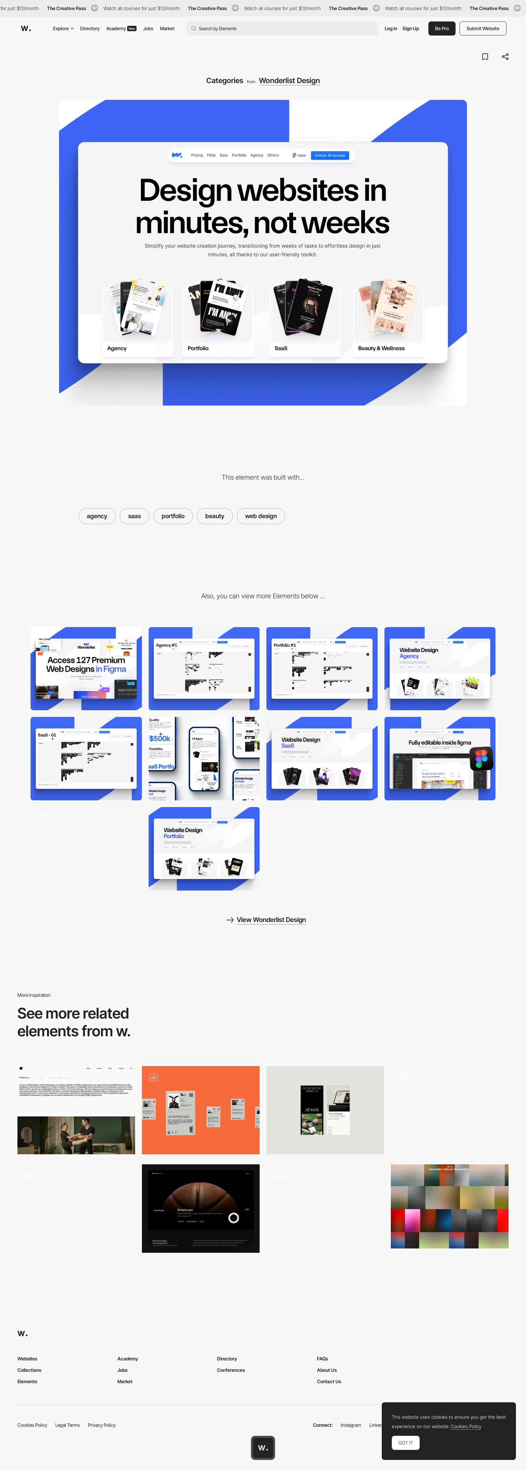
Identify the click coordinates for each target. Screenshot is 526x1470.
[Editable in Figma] (440, 758)
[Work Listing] (325, 1208)
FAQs (322, 1358)
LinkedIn (377, 1425)
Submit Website (483, 28)
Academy (121, 28)
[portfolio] (201, 1110)
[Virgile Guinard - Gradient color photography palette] (450, 1206)
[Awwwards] (26, 28)
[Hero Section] (86, 849)
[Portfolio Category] (204, 849)
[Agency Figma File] (204, 669)
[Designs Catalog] (322, 849)
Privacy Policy (102, 1425)
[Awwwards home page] (263, 1448)
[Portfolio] (76, 1110)
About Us (327, 1370)
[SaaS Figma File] (86, 758)
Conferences (231, 1370)
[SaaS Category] (322, 758)
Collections (29, 1370)
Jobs (148, 28)
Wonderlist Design (289, 80)
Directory (90, 28)
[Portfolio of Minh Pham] (76, 1208)
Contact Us (329, 1381)
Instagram (351, 1425)
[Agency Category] (440, 669)
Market (167, 28)
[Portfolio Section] (450, 1110)
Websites (27, 1358)
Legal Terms (67, 1425)
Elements (27, 1381)
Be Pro (442, 28)
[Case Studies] (201, 1208)
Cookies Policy (32, 1425)
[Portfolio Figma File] (322, 669)
